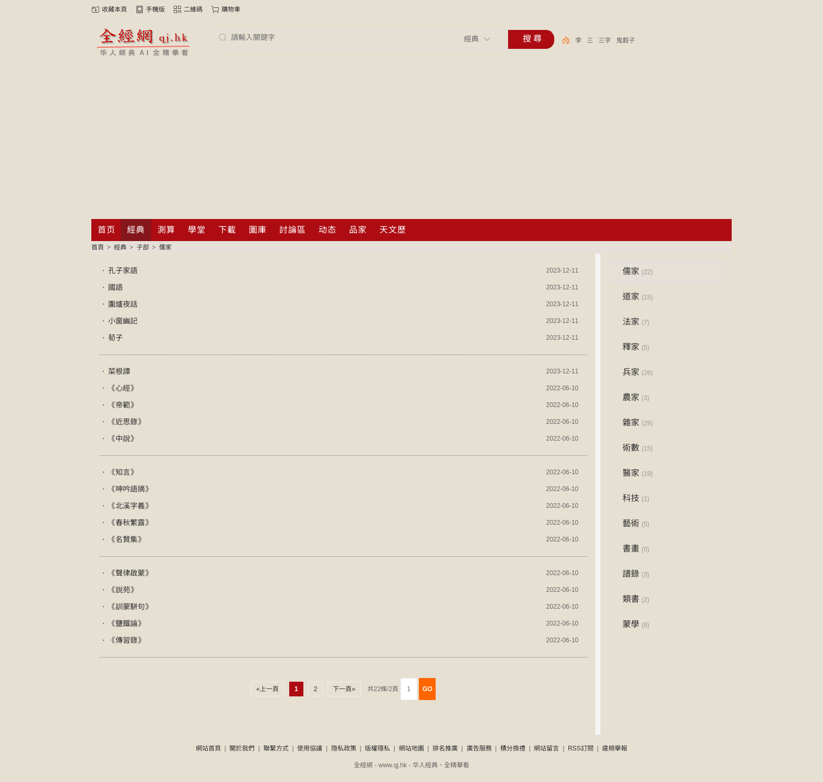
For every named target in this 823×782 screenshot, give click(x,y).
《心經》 (123, 388)
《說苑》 (123, 590)
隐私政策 (343, 748)
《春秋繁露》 (130, 522)
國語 (115, 287)
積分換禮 (512, 748)
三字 (604, 40)
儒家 (165, 247)
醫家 (637, 472)
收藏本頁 (114, 9)
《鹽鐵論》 (126, 623)
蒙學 (635, 624)
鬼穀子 (625, 40)
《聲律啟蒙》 (130, 573)
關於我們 (242, 748)
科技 (635, 498)
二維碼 (193, 9)
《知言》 (123, 472)
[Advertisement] (411, 140)
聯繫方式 (276, 748)
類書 (635, 599)
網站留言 (546, 748)
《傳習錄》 (126, 640)
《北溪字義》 (130, 506)
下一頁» (344, 689)
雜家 (637, 422)
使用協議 (309, 748)
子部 (142, 247)
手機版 (155, 9)
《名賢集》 (126, 539)
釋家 (635, 346)
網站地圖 (411, 748)
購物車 (230, 9)
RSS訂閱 (581, 748)
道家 (637, 296)
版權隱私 (377, 748)
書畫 (635, 548)
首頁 (97, 247)
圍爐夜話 (123, 304)
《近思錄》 (126, 422)
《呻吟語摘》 (130, 489)
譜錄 (635, 573)
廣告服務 (479, 748)
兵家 (637, 372)
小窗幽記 (123, 321)
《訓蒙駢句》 (130, 606)
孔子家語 (123, 270)
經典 (120, 247)
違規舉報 (614, 748)
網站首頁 (208, 748)
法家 (635, 321)
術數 (637, 447)
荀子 (115, 337)
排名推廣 (445, 748)
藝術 (635, 523)
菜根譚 (119, 371)
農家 (635, 397)
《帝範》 (123, 405)
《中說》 (123, 438)
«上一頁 (267, 689)
